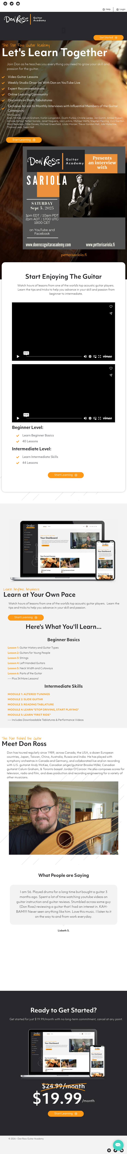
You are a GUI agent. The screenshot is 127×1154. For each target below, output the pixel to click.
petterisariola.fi (74, 255)
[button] (63, 30)
